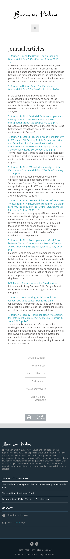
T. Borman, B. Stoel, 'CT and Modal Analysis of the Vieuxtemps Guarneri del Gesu (34, 169)
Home (20, 550)
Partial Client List (36, 373)
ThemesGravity (35, 15)
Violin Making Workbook (38, 398)
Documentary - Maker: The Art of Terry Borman (25, 499)
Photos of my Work (36, 389)
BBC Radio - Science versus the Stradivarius (32, 283)
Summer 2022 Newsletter (15, 478)
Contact (16, 522)
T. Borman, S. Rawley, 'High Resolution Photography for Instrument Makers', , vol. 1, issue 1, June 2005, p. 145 (35, 318)
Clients (40, 550)
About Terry (30, 550)
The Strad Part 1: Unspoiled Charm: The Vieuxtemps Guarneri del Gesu (34, 485)
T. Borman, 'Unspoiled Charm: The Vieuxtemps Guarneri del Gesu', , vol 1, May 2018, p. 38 (35, 59)
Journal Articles (37, 357)
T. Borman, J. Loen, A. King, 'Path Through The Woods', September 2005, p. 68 (32, 299)
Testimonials (38, 381)
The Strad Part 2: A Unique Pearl (18, 493)
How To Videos (38, 365)
